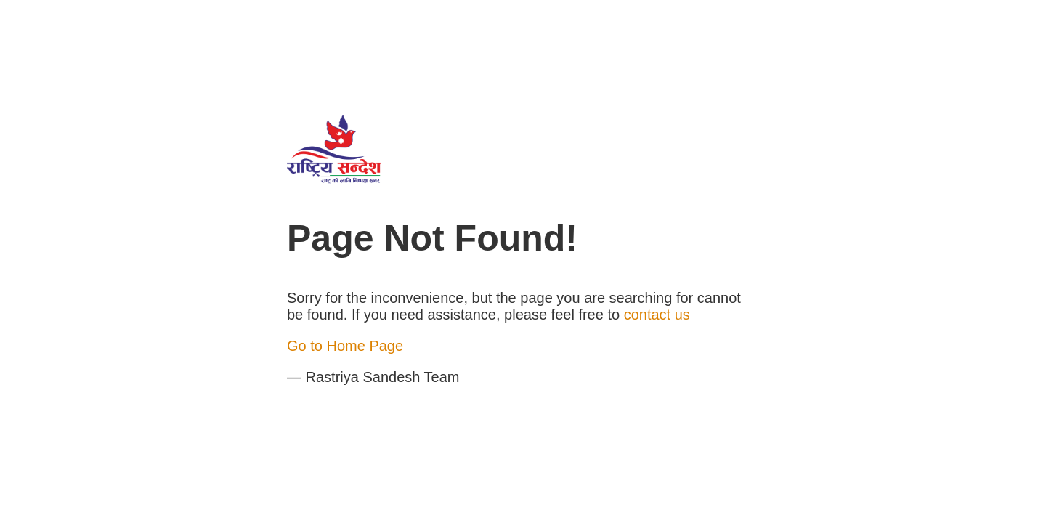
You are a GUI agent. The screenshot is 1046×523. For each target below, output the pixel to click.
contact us (657, 315)
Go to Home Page (345, 346)
